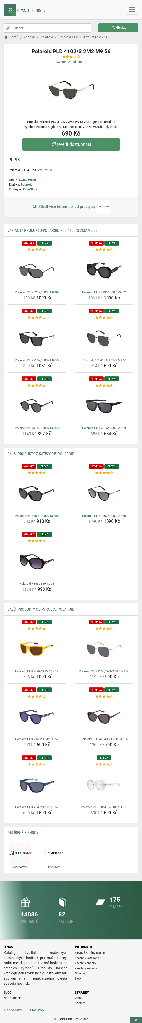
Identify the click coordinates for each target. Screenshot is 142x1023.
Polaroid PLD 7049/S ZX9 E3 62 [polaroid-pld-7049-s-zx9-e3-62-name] (36, 807)
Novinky (80, 973)
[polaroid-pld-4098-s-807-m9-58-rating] (37, 473)
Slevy (78, 978)
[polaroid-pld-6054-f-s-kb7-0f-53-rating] (104, 764)
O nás (78, 998)
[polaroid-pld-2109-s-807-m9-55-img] (37, 338)
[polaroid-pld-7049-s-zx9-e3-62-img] (37, 785)
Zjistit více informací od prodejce (71, 207)
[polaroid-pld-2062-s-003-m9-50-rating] (104, 473)
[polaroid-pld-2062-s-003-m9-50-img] (104, 493)
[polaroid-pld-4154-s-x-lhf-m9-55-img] (104, 717)
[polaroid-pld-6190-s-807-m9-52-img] (104, 270)
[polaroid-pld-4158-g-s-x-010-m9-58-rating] (104, 628)
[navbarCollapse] (132, 10)
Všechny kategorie (87, 958)
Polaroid (26, 184)
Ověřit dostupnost (71, 144)
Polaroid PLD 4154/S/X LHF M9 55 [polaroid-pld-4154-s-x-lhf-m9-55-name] (104, 739)
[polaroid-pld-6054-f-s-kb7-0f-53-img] (104, 785)
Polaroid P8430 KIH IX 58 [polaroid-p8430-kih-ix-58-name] (37, 583)
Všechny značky (85, 963)
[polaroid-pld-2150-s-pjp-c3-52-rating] (37, 696)
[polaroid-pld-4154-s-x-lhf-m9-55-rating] (104, 696)
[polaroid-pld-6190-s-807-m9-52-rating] (104, 249)
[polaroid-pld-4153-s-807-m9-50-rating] (37, 385)
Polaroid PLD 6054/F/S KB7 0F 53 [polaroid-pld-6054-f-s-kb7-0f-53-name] (104, 807)
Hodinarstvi (13, 1010)
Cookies (80, 1003)
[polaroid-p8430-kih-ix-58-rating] (37, 541)
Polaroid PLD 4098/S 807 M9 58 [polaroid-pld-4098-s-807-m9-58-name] (37, 516)
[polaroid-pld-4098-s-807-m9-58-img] (37, 493)
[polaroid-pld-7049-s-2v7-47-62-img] (37, 649)
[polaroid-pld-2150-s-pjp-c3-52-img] (37, 717)
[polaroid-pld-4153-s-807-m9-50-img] (37, 406)
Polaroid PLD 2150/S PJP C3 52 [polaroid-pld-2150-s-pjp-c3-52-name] (36, 739)
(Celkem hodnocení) (71, 62)
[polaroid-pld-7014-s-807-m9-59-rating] (104, 385)
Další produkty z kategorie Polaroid (40, 454)
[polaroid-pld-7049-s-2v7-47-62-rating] (37, 628)
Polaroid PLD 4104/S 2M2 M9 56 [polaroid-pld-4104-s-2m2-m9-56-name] (104, 360)
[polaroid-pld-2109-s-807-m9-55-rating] (37, 317)
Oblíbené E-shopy (22, 832)
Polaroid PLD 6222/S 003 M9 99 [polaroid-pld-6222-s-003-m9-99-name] (37, 292)
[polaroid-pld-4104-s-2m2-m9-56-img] (104, 338)
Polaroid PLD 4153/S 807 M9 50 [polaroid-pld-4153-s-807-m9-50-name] (37, 428)
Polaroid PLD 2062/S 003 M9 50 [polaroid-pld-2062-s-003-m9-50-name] (104, 516)
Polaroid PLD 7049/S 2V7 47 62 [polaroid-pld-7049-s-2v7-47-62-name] (36, 671)
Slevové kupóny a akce (90, 953)
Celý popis (110, 127)
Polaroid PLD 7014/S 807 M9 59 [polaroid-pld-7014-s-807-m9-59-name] (104, 428)
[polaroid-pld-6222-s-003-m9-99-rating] (37, 249)
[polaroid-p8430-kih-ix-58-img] (37, 561)
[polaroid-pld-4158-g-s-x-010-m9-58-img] (104, 649)
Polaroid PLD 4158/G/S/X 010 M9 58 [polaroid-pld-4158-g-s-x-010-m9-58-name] (104, 671)
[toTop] (136, 1020)
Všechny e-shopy (86, 968)
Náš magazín (13, 998)
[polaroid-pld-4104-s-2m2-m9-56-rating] (104, 317)
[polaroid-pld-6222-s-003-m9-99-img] (37, 270)
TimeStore (30, 189)
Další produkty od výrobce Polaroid (40, 609)
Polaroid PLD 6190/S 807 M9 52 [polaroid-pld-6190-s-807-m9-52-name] (104, 292)
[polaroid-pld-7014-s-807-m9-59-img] (104, 406)
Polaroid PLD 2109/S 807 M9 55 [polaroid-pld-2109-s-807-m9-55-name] (37, 360)
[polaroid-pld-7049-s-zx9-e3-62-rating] (37, 764)
